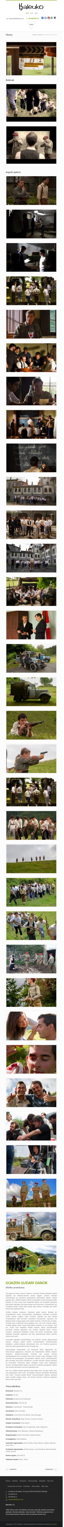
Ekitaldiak (42, 1481)
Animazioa (23, 1481)
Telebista (15, 1481)
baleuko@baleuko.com (16, 18)
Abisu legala (36, 1486)
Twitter (45, 18)
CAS (31, 13)
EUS (27, 13)
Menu (31, 25)
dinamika (54, 1524)
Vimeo (51, 18)
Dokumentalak (32, 1481)
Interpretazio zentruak (14, 1486)
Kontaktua (26, 1486)
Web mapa (44, 1486)
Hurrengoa (49, 1469)
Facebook (42, 18)
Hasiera (34, 34)
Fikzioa (40, 34)
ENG (36, 13)
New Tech (50, 1481)
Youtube (48, 18)
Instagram (54, 18)
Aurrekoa (12, 1469)
